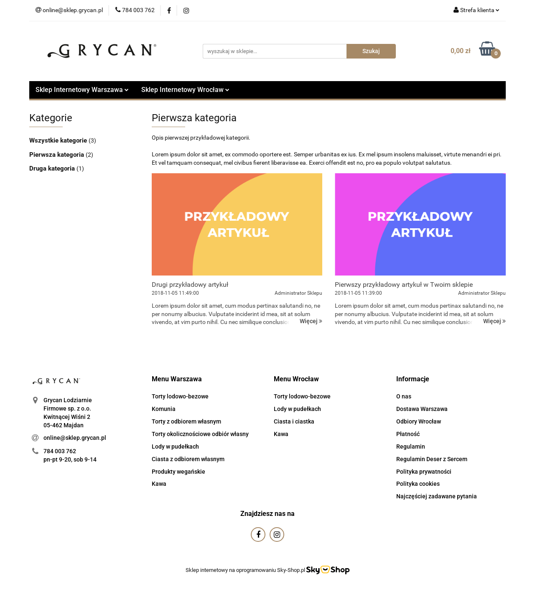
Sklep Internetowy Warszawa (82, 90)
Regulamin (410, 446)
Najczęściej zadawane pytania (436, 496)
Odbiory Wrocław (418, 421)
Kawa (159, 483)
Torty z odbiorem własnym (186, 421)
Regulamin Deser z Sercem (431, 459)
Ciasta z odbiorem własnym (188, 459)
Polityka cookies (418, 483)
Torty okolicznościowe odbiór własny (200, 434)
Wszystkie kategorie (59, 140)
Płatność (408, 434)
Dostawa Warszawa (422, 409)
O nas (403, 396)
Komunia (164, 409)
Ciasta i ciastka (294, 421)
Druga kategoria (52, 168)
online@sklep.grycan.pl (74, 437)
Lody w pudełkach (175, 446)
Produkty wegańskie (178, 471)
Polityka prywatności (423, 471)
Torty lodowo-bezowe (180, 396)
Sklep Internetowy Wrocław (185, 90)
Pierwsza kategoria (57, 154)
